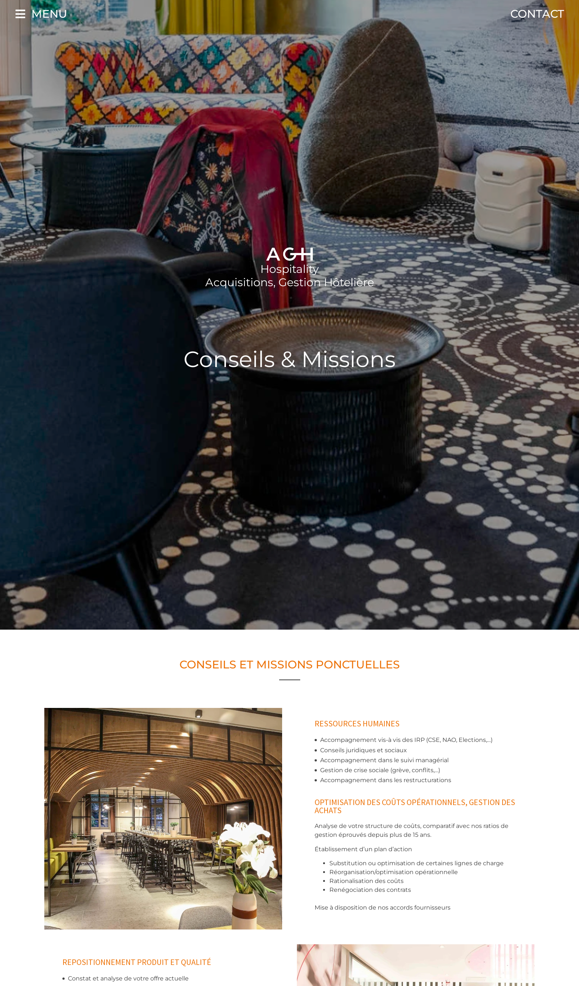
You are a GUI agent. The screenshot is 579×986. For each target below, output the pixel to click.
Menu (49, 14)
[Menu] (20, 14)
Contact (537, 14)
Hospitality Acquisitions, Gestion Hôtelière (289, 275)
